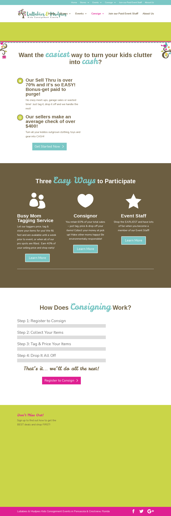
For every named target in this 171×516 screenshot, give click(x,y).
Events (95, 2)
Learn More (37, 258)
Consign (109, 2)
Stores (83, 2)
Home (74, 2)
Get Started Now (47, 146)
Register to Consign (59, 380)
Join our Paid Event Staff (130, 2)
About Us (149, 2)
